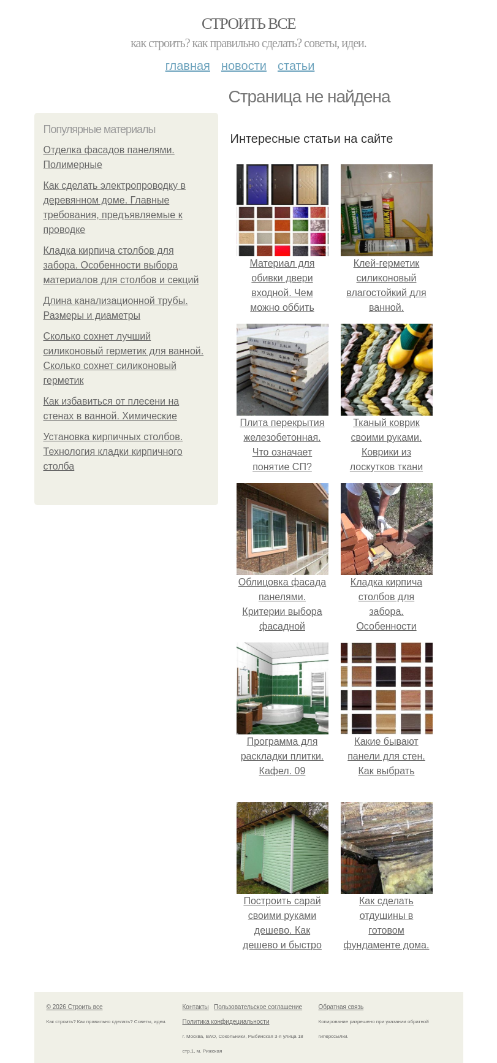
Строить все (248, 23)
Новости (244, 65)
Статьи (296, 65)
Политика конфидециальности (226, 1021)
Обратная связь (341, 1007)
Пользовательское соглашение (258, 1007)
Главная (187, 65)
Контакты (196, 1007)
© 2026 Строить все (75, 1007)
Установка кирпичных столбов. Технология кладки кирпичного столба (113, 451)
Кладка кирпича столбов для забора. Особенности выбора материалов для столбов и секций (121, 265)
